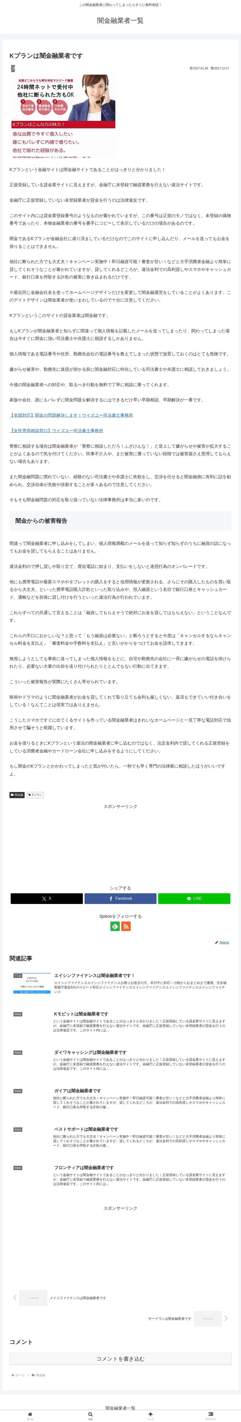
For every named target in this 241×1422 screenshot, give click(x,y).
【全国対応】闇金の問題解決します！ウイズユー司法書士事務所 (71, 415)
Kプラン (35, 795)
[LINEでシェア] (194, 898)
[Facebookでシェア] (121, 898)
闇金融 (17, 795)
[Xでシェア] (47, 898)
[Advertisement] (120, 843)
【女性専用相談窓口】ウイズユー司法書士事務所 (56, 430)
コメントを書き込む (120, 1359)
